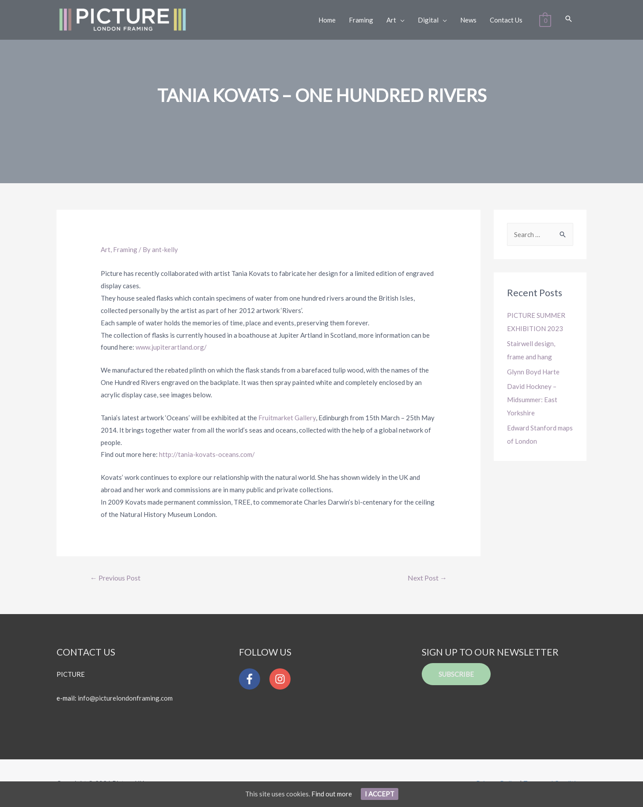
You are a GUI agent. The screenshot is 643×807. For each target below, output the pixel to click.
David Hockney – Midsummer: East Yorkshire (532, 399)
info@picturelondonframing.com (125, 698)
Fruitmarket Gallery (287, 418)
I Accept (379, 794)
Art (105, 249)
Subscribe (456, 674)
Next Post (427, 577)
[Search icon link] (568, 19)
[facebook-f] (253, 679)
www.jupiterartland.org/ (171, 347)
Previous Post (115, 577)
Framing (125, 249)
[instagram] (282, 679)
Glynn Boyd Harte (533, 372)
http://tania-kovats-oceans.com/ (207, 454)
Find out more (331, 794)
